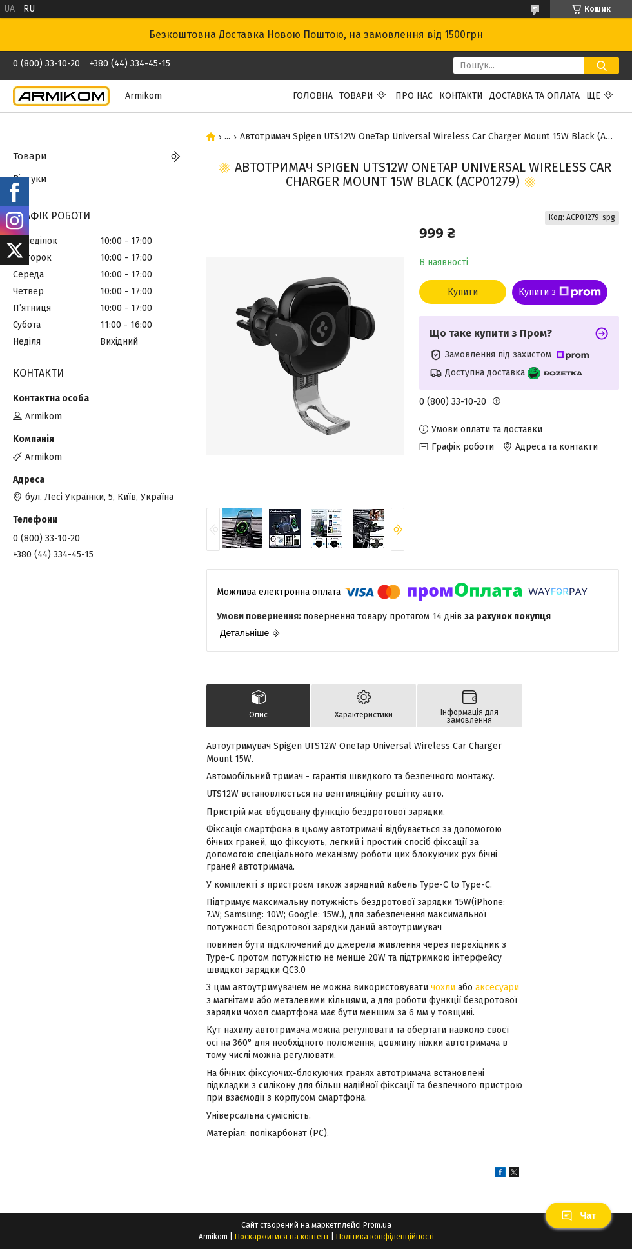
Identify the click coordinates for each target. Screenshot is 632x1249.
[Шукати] (601, 65)
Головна (313, 95)
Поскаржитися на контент (282, 1236)
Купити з (559, 292)
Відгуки (30, 179)
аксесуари (497, 987)
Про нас (414, 95)
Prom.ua (377, 1225)
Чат (578, 1215)
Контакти (461, 95)
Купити (463, 291)
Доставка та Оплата (534, 95)
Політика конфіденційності (385, 1236)
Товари (356, 95)
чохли (443, 987)
